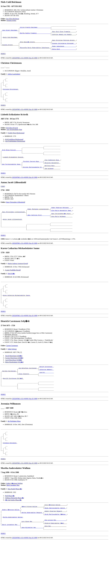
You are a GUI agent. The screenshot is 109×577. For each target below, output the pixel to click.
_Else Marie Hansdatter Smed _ (61, 225)
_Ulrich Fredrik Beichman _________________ (35, 28)
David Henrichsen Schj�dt (13, 379)
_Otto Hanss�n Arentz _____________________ (35, 45)
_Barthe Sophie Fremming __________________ (35, 35)
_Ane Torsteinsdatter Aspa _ (12, 178)
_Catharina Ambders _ (46, 394)
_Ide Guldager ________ (52, 183)
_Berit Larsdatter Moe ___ (11, 560)
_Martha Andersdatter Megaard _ (32, 546)
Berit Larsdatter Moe (13, 518)
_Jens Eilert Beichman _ (10, 31)
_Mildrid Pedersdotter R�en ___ (55, 559)
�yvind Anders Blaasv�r (13, 533)
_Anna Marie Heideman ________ (61, 232)
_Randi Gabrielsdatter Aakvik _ (55, 541)
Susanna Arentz (11, 20)
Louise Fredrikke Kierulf (13, 289)
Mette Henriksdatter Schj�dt (14, 386)
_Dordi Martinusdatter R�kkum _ (55, 548)
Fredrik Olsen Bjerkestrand (16, 142)
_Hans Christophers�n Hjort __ (62, 229)
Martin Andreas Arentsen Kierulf (18, 282)
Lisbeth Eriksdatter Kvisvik (13, 169)
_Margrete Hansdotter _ (52, 176)
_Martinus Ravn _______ (52, 179)
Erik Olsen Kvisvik (12, 137)
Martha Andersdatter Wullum (13, 552)
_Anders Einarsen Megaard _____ (55, 545)
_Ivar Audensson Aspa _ (52, 172)
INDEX (3, 58)
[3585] (3, 201)
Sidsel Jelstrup (12, 373)
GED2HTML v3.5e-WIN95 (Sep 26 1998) (24, 62)
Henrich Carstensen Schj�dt (13, 404)
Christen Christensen (11, 96)
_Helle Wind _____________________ (63, 54)
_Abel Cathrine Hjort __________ (38, 231)
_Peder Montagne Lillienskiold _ (38, 224)
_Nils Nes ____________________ (55, 562)
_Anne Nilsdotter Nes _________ (32, 564)
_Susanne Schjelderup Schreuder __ (63, 47)
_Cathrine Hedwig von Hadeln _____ (63, 36)
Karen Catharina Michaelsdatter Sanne (17, 317)
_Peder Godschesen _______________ (63, 50)
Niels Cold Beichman (10, 40)
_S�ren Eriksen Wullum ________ (32, 540)
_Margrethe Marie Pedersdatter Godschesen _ (35, 52)
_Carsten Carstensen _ (9, 396)
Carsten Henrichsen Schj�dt (14, 382)
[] (3, 258)
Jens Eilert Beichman (12, 19)
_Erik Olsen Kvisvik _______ (12, 160)
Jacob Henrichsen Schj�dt (13, 384)
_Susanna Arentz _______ (10, 48)
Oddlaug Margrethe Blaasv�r (14, 531)
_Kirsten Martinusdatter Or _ (32, 181)
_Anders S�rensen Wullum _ (11, 543)
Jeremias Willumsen (10, 474)
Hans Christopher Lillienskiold (15, 216)
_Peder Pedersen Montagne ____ (61, 222)
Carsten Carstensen (12, 369)
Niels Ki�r (11, 292)
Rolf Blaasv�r (10, 529)
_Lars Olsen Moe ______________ (32, 557)
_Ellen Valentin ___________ (28, 399)
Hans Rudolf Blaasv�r (15, 522)
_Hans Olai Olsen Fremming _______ (63, 33)
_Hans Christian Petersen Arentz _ (63, 43)
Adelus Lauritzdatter (14, 78)
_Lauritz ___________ (46, 397)
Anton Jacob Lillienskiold (12, 236)
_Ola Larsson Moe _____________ (55, 555)
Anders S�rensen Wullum (14, 516)
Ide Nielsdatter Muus (14, 449)
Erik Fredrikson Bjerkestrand (14, 149)
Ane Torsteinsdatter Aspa (14, 139)
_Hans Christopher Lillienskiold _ (14, 227)
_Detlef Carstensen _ (46, 391)
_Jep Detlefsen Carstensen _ (28, 392)
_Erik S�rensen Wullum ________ (55, 538)
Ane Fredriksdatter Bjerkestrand (15, 150)
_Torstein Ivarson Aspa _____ (32, 174)
